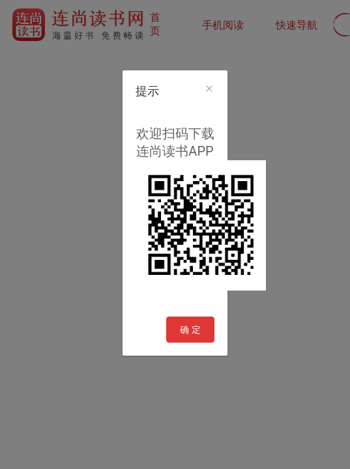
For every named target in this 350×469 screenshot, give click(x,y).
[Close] (209, 89)
